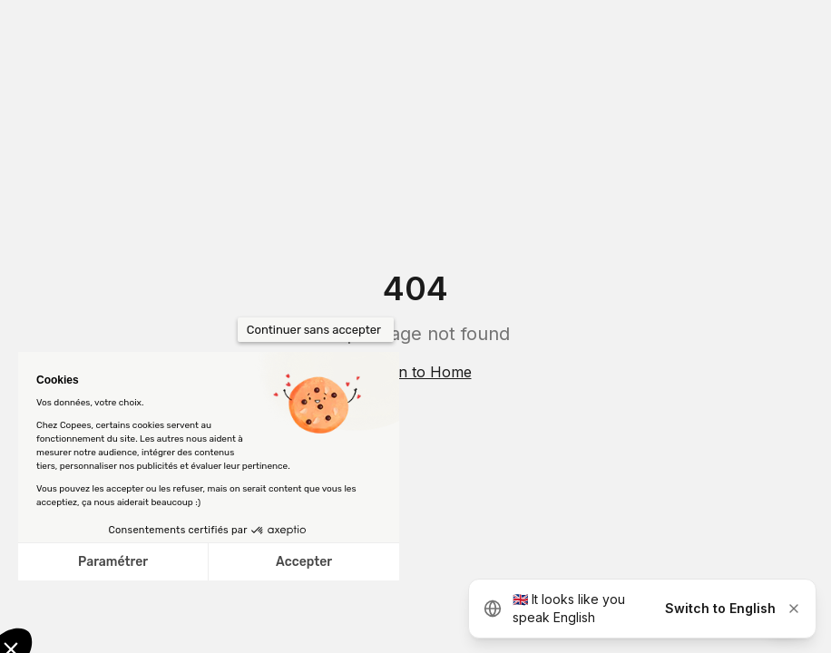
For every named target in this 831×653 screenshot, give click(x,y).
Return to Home (416, 372)
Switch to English (720, 608)
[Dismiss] (794, 608)
